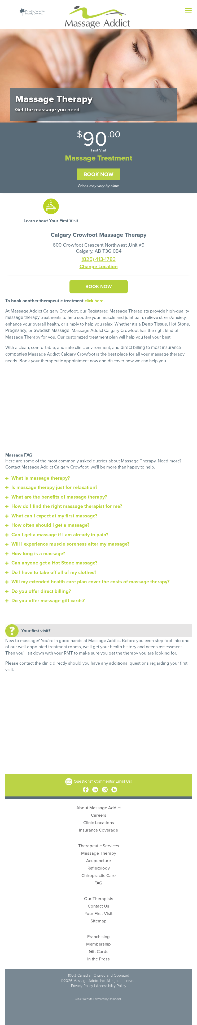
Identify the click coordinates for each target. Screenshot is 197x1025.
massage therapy (22, 316)
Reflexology (98, 865)
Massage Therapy (98, 850)
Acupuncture (98, 858)
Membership (98, 941)
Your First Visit (99, 911)
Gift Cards (98, 949)
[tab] (98, 476)
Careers (98, 812)
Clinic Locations (98, 820)
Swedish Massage (50, 329)
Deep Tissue (154, 323)
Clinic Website (84, 996)
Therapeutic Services (98, 843)
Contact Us (98, 903)
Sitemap (98, 918)
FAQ (98, 880)
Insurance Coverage (98, 827)
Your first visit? (36, 628)
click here (94, 300)
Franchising (98, 934)
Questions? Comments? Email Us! (102, 778)
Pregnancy (15, 329)
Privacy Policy (82, 982)
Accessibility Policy (111, 982)
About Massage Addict (98, 805)
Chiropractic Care (98, 873)
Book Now (98, 174)
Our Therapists (98, 896)
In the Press (98, 956)
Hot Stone (178, 323)
